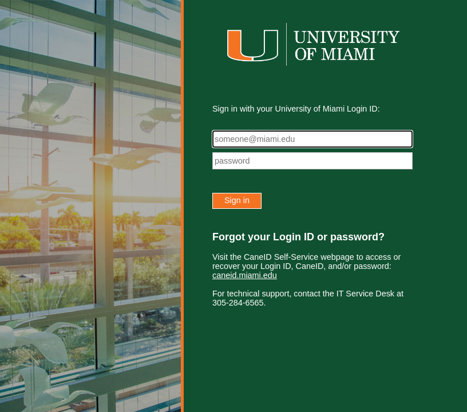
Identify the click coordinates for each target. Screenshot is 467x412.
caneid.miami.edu (244, 275)
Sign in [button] (237, 200)
